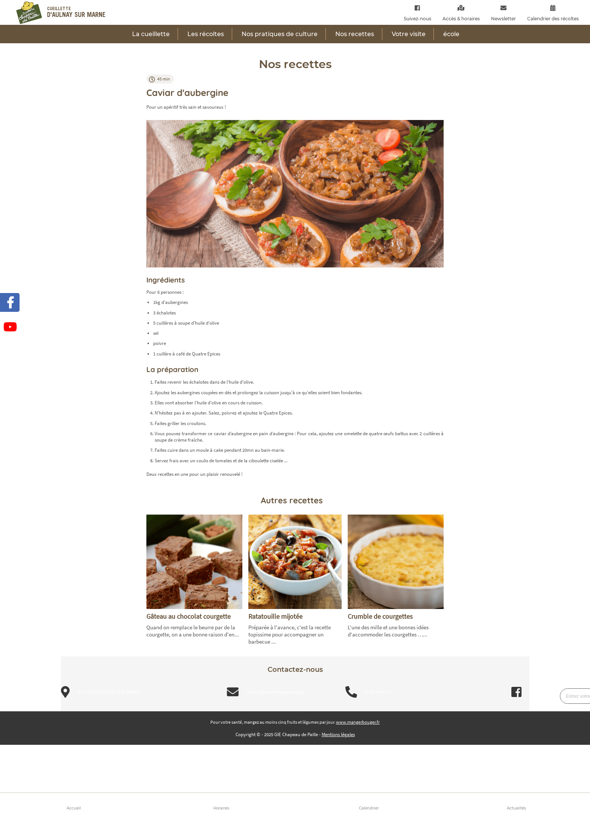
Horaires (221, 808)
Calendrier (369, 808)
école (451, 34)
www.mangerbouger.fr (358, 722)
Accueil (74, 808)
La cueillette (151, 34)
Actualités (516, 808)
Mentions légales (338, 734)
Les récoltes (205, 34)
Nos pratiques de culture (280, 34)
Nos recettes (354, 34)
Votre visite (409, 34)
